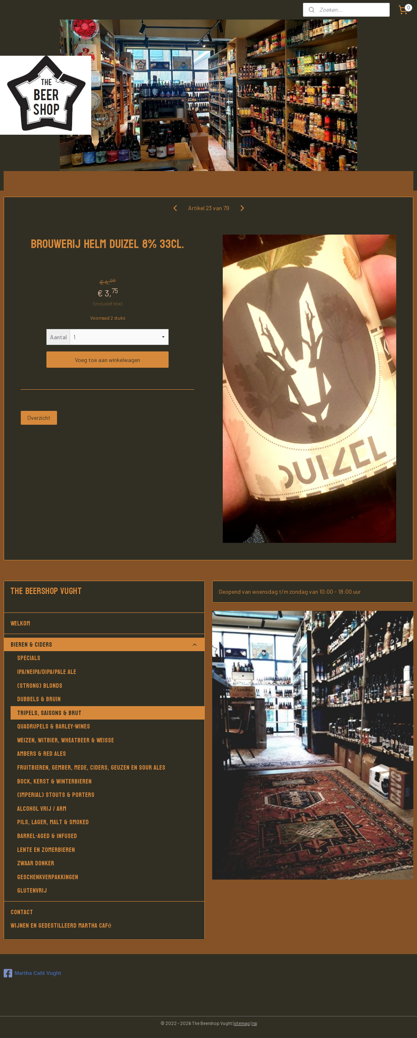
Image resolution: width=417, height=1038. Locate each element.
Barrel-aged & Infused (47, 836)
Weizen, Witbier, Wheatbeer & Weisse (65, 740)
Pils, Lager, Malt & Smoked (53, 822)
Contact (22, 912)
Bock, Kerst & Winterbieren (54, 781)
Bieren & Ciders (104, 644)
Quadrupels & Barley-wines (53, 726)
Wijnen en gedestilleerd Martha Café (61, 925)
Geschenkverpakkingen (47, 877)
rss (254, 1023)
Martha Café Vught (32, 973)
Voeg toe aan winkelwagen (107, 359)
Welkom (104, 623)
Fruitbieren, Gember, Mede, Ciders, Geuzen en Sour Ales (91, 767)
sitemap (242, 1023)
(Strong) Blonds (39, 685)
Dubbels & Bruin (39, 699)
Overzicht (38, 418)
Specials (28, 658)
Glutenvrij (32, 890)
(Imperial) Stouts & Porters (55, 795)
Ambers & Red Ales (41, 753)
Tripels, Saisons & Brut (49, 713)
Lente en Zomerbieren (46, 850)
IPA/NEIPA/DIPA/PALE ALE (46, 672)
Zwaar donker (35, 863)
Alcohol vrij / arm (41, 808)
